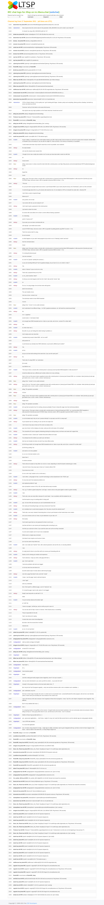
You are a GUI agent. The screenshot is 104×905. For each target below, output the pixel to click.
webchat (54, 12)
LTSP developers (32, 903)
